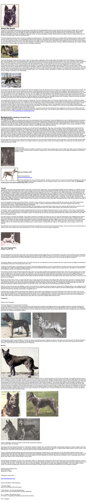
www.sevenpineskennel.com (8, 478)
